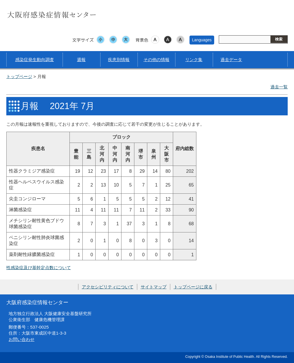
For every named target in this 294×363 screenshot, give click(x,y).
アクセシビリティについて (108, 286)
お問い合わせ (21, 339)
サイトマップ (154, 286)
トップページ (19, 76)
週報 (81, 59)
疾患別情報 (118, 59)
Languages (202, 40)
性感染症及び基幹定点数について (38, 267)
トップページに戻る (193, 286)
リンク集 (193, 59)
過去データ (231, 59)
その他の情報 (156, 59)
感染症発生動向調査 (34, 59)
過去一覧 (279, 86)
